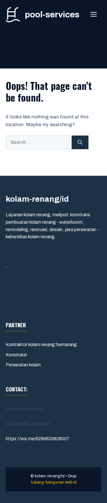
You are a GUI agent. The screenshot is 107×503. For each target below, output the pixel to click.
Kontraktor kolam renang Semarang (41, 344)
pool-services (52, 14)
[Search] (80, 142)
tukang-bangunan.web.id (53, 482)
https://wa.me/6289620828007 (37, 438)
